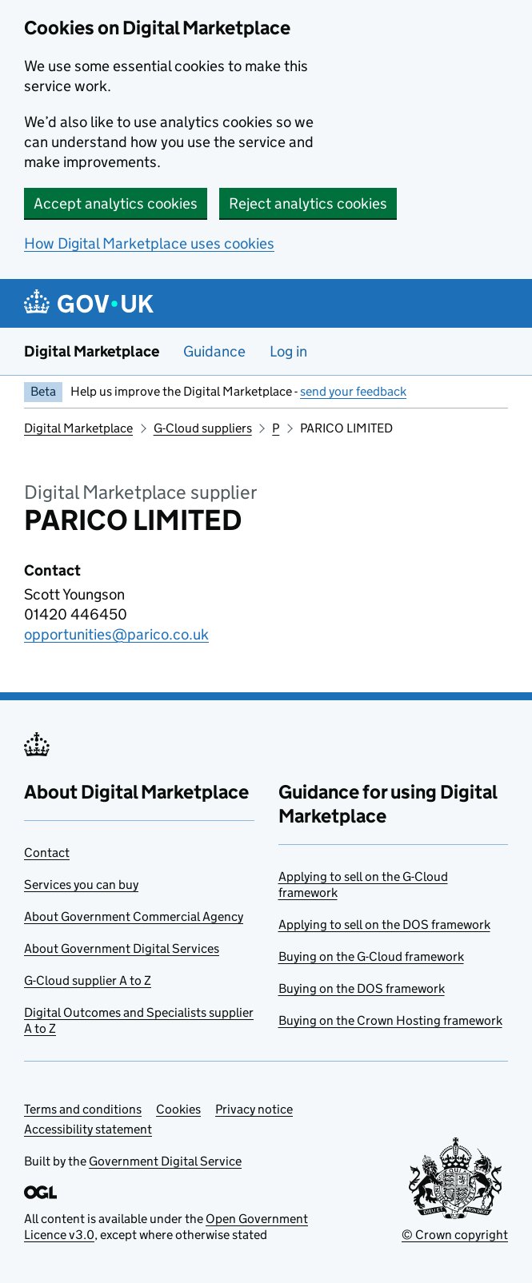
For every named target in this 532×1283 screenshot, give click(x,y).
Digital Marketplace (91, 351)
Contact (47, 852)
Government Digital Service (165, 1161)
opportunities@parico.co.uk (116, 634)
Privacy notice (254, 1109)
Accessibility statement (88, 1129)
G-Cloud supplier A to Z (87, 980)
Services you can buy (81, 884)
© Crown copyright (455, 1234)
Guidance (214, 351)
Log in (288, 351)
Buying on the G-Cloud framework (371, 956)
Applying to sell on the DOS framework (384, 924)
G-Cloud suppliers (203, 428)
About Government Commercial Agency (133, 916)
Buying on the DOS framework (361, 988)
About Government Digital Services (121, 948)
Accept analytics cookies (116, 203)
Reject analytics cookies (308, 203)
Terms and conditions (83, 1109)
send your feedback (353, 391)
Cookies (178, 1109)
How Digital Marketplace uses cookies (149, 243)
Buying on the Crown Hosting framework (390, 1020)
